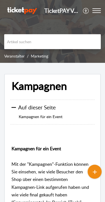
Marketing (39, 56)
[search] (52, 41)
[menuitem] (86, 10)
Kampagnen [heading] (39, 86)
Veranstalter (14, 56)
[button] (86, 10)
